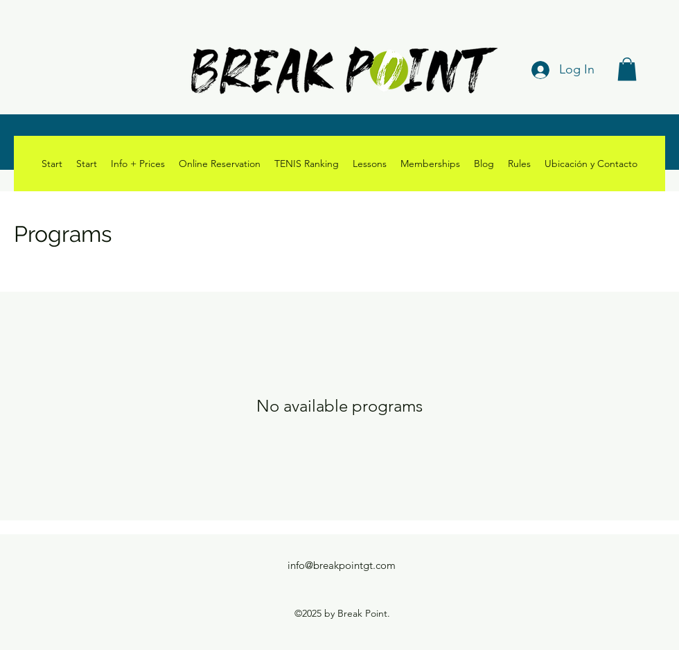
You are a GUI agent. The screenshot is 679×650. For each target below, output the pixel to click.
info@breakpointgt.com (342, 565)
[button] (627, 69)
